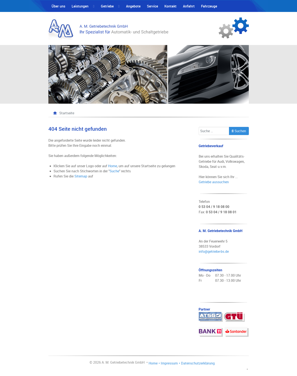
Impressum (169, 363)
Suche (114, 171)
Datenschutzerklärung (198, 363)
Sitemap (80, 176)
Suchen (239, 131)
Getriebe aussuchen (214, 182)
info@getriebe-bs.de (214, 251)
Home (112, 166)
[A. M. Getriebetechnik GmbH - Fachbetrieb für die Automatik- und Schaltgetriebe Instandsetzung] (148, 28)
